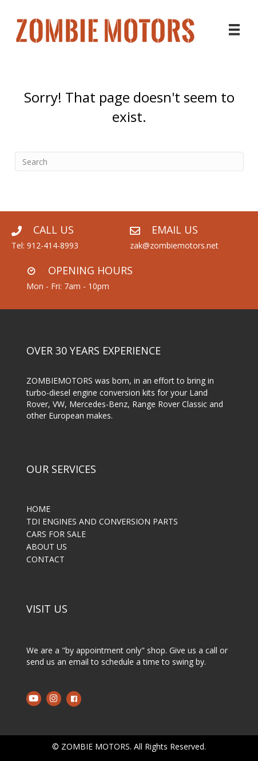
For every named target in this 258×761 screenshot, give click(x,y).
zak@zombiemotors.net (174, 245)
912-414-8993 (52, 245)
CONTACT (45, 560)
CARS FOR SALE (56, 534)
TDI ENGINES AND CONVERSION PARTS (102, 522)
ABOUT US (46, 547)
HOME (38, 509)
